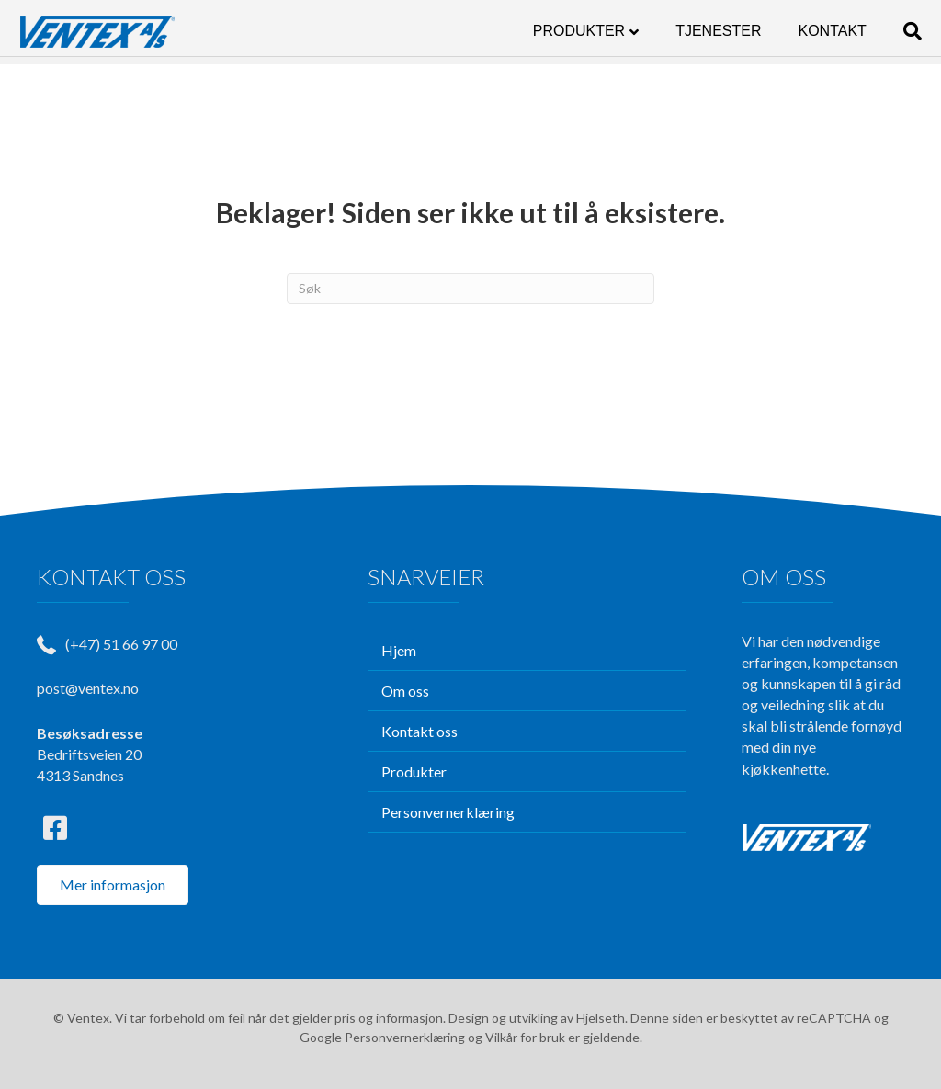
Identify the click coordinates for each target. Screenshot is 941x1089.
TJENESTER (700, 31)
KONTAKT (815, 31)
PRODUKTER (561, 31)
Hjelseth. (603, 1018)
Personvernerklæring (405, 1037)
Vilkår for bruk (525, 1037)
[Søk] (885, 31)
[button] (55, 828)
